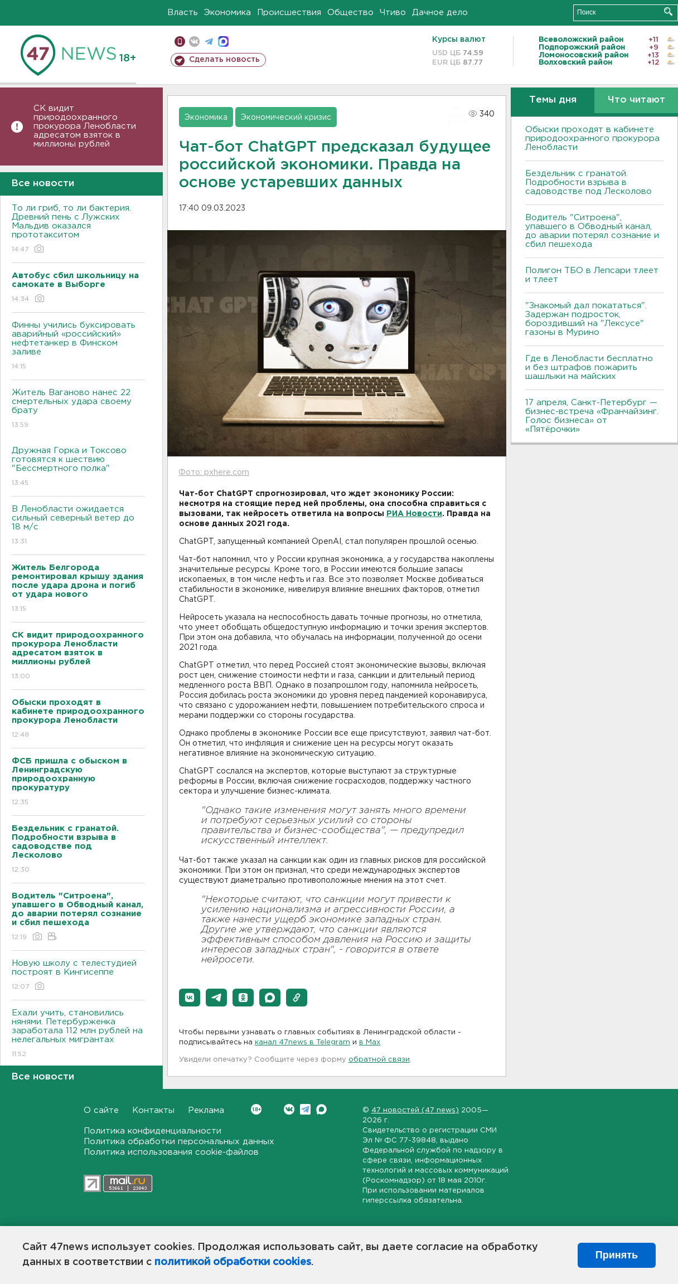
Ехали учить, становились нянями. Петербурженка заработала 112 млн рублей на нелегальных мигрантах (78, 1034)
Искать (668, 11)
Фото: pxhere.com (213, 472)
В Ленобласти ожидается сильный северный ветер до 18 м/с (78, 525)
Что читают (636, 100)
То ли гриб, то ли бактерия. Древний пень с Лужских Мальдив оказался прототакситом (78, 229)
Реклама (206, 1110)
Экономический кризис (286, 117)
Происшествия (289, 12)
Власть (182, 12)
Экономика (227, 12)
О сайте (101, 1110)
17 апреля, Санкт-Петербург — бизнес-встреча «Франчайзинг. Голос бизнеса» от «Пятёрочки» (591, 416)
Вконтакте (256, 1109)
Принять (616, 1255)
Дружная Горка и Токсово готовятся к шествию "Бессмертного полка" (78, 467)
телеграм (209, 41)
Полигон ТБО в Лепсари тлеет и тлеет (591, 275)
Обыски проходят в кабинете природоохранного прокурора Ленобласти (592, 138)
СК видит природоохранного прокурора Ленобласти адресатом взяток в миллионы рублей (84, 126)
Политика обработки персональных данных (179, 1141)
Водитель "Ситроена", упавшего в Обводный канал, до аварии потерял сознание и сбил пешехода (592, 231)
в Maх (369, 1042)
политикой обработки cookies (232, 1262)
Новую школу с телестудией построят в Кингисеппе (78, 975)
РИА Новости (414, 513)
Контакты (153, 1110)
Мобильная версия (180, 41)
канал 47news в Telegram (302, 1042)
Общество (350, 12)
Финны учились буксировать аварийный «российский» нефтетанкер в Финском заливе (78, 346)
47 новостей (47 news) (415, 1110)
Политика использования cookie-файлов (171, 1152)
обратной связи (379, 1060)
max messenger (223, 41)
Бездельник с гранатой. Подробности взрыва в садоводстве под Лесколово (588, 182)
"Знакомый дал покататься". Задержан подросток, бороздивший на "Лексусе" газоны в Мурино (586, 319)
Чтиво (393, 12)
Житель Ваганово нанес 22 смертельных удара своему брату (78, 409)
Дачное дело (440, 12)
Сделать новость (224, 59)
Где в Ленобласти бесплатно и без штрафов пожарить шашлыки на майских (589, 367)
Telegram (305, 1109)
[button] (189, 997)
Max (321, 1109)
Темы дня (553, 100)
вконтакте (194, 41)
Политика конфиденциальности (152, 1131)
